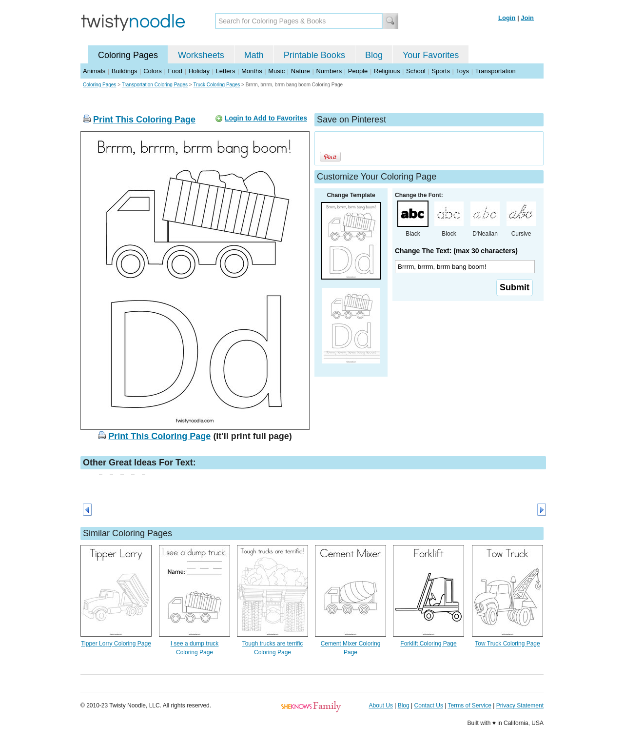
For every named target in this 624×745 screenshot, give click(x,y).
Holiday (199, 71)
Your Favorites (431, 55)
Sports (440, 71)
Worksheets (201, 55)
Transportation (495, 71)
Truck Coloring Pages (216, 84)
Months (251, 71)
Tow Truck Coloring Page (507, 643)
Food (175, 71)
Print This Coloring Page (144, 119)
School (416, 71)
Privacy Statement (520, 705)
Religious (387, 71)
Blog (374, 55)
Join (527, 17)
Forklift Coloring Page (428, 643)
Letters (225, 71)
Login (506, 17)
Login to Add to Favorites (266, 118)
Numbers (329, 71)
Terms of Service (469, 705)
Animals (94, 71)
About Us (381, 705)
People (358, 71)
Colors (152, 71)
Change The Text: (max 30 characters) (456, 251)
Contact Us (428, 705)
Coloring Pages (128, 55)
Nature (300, 71)
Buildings (124, 71)
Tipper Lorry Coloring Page (116, 643)
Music (276, 71)
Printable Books (314, 55)
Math (254, 55)
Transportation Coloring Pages (155, 84)
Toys (462, 71)
